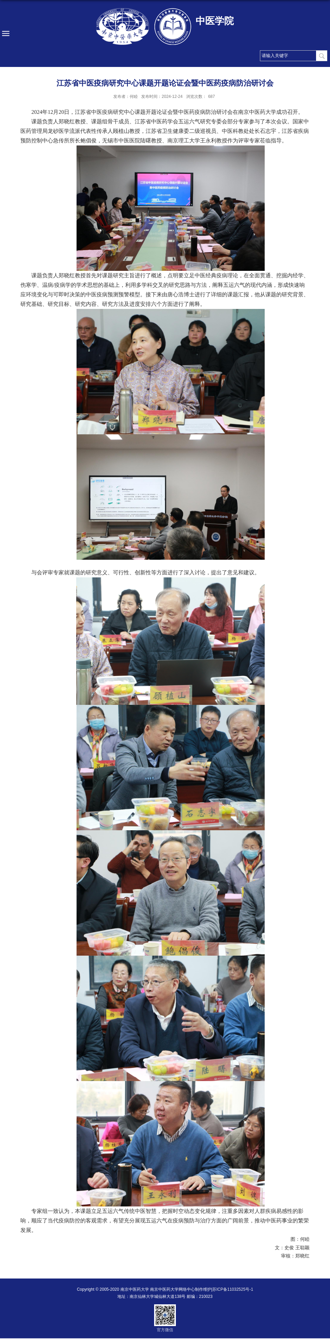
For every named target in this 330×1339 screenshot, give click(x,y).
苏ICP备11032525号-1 (232, 1289)
